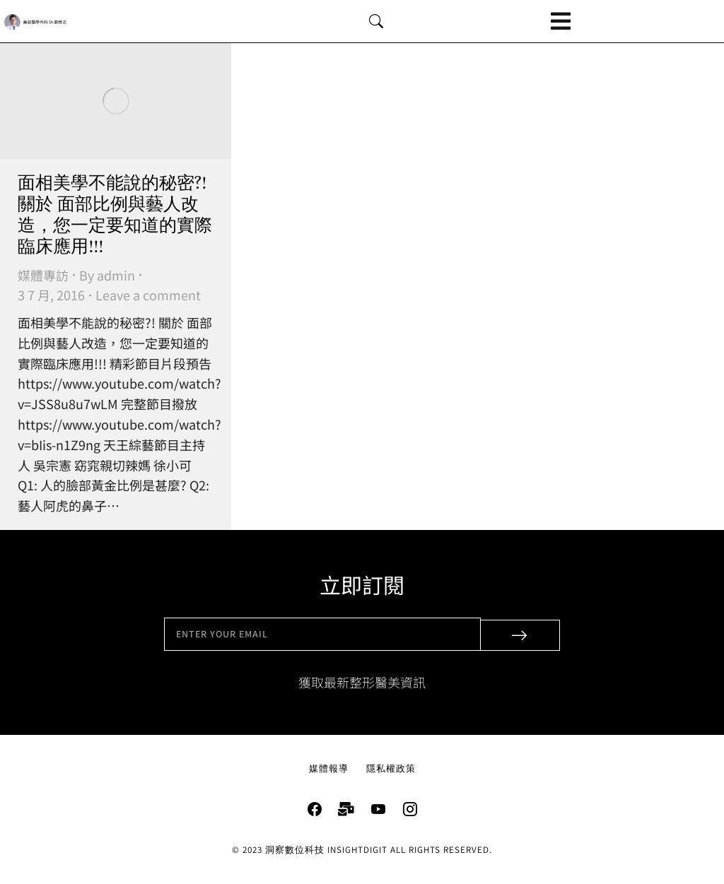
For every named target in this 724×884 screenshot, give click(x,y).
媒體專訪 (43, 275)
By (107, 275)
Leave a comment (148, 294)
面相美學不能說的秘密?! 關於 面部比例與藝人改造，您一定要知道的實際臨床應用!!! (115, 215)
